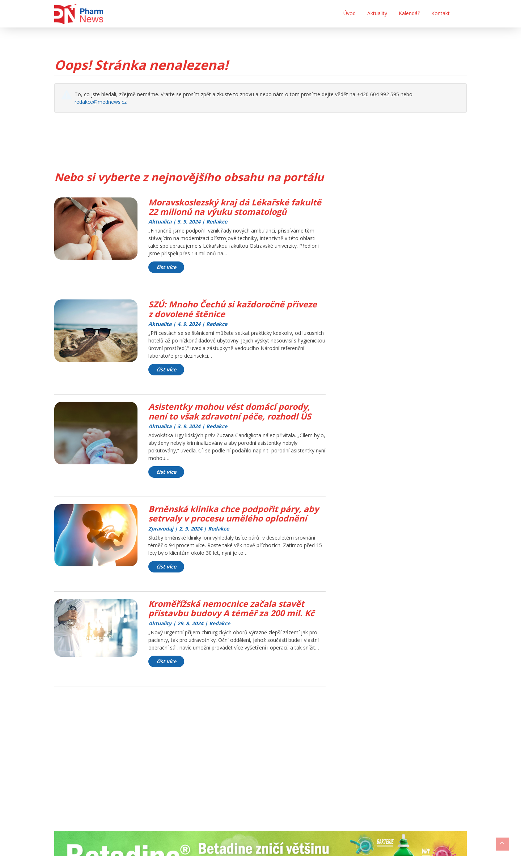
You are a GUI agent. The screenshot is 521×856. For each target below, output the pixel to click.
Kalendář (409, 13)
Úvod (349, 13)
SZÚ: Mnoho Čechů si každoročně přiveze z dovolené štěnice (236, 318)
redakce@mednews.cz (101, 101)
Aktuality (377, 13)
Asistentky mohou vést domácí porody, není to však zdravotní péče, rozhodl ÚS (232, 420)
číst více (166, 276)
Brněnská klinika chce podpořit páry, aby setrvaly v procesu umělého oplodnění (236, 522)
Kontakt (440, 13)
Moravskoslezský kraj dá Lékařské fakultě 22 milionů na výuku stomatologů (222, 211)
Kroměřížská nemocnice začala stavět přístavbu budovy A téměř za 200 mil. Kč (234, 617)
